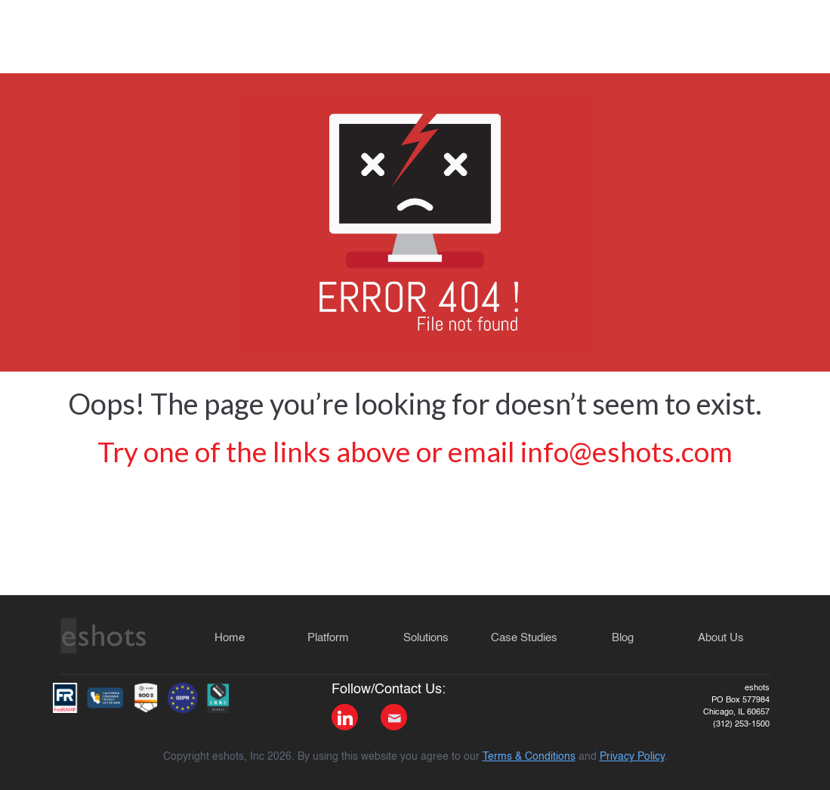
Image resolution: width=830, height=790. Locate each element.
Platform (328, 637)
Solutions (426, 637)
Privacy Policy (632, 756)
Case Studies (524, 637)
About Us (721, 637)
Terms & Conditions (529, 756)
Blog (623, 637)
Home (229, 637)
